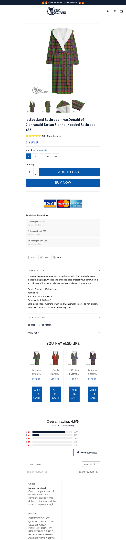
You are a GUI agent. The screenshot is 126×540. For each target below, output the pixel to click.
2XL (55, 156)
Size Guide (42, 150)
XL (48, 156)
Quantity (30, 164)
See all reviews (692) (63, 347)
